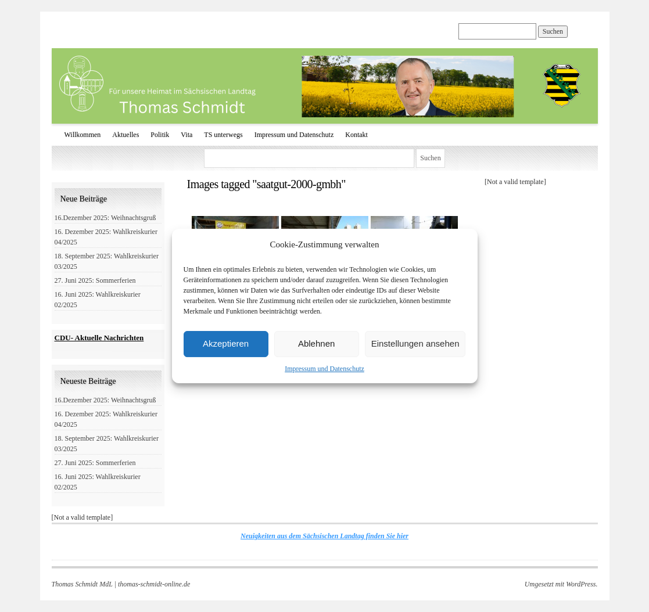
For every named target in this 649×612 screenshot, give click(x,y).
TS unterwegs (223, 135)
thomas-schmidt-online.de (154, 584)
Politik (159, 135)
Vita (186, 135)
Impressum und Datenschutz (324, 369)
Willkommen (82, 135)
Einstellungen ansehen (415, 343)
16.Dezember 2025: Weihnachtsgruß (105, 218)
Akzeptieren (226, 343)
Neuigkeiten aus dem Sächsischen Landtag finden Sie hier (324, 536)
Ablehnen (316, 343)
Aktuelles (125, 135)
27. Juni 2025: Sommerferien (95, 280)
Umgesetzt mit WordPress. (561, 584)
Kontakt (356, 135)
